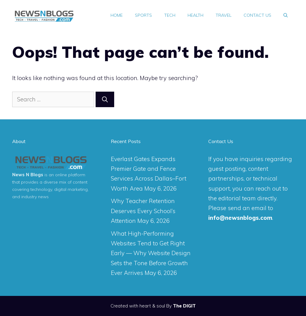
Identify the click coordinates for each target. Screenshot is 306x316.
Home (117, 15)
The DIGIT (184, 306)
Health (195, 15)
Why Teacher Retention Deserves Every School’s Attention (143, 210)
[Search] (105, 99)
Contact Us (257, 15)
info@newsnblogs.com (240, 217)
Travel (223, 15)
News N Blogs (27, 174)
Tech (169, 15)
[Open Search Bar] (285, 15)
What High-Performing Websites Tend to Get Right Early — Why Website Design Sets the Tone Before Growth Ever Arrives (151, 253)
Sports (143, 15)
